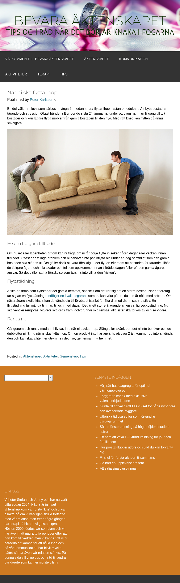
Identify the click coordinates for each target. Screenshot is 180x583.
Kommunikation (133, 59)
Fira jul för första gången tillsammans (127, 457)
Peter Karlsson (41, 100)
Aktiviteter (16, 74)
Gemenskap (69, 356)
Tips (64, 74)
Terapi (43, 74)
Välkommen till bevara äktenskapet (39, 59)
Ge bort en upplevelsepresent (122, 463)
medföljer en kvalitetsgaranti (66, 296)
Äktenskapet (96, 59)
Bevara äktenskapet (90, 20)
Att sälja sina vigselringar (118, 468)
